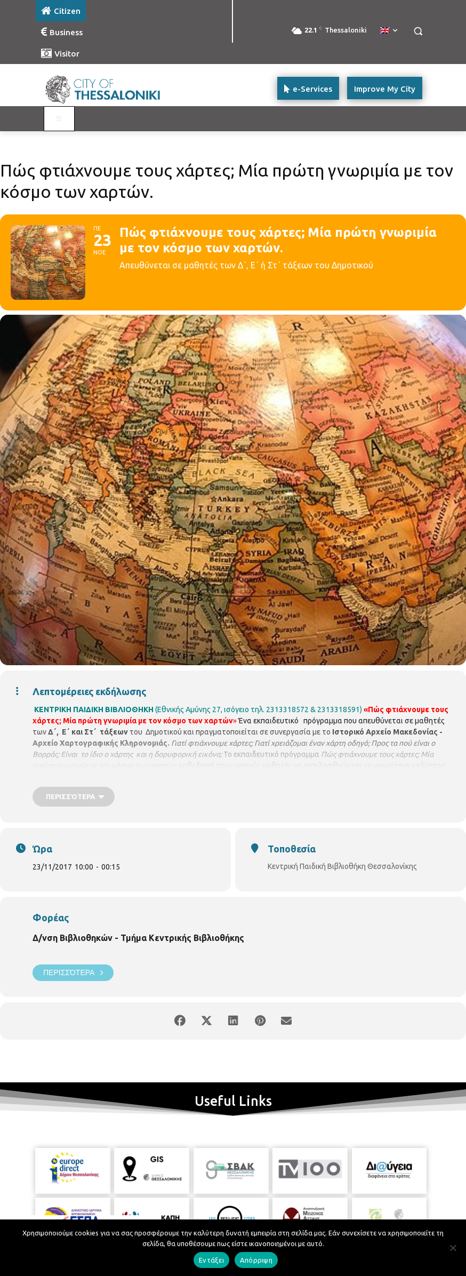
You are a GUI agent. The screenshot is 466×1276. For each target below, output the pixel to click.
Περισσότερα (73, 972)
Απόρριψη (256, 1260)
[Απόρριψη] (452, 1247)
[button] (417, 31)
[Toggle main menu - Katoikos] (59, 119)
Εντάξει (211, 1260)
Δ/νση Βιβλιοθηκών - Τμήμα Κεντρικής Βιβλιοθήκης (138, 938)
